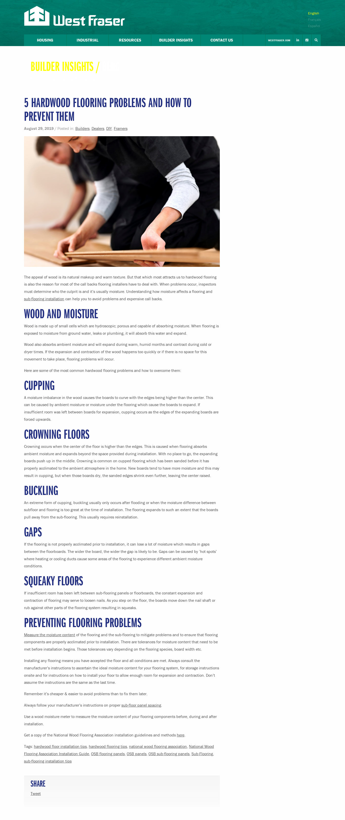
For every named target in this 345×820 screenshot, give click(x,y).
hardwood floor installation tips (60, 746)
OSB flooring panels (108, 753)
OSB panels (136, 753)
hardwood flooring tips (108, 746)
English (313, 13)
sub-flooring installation (44, 298)
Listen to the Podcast (77, 78)
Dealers (98, 128)
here (180, 734)
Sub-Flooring (202, 753)
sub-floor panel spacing (141, 705)
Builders (82, 128)
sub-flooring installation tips (48, 761)
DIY (109, 128)
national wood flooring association (158, 746)
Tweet (36, 793)
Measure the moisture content (49, 634)
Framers (120, 128)
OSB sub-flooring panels (168, 753)
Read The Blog (43, 78)
